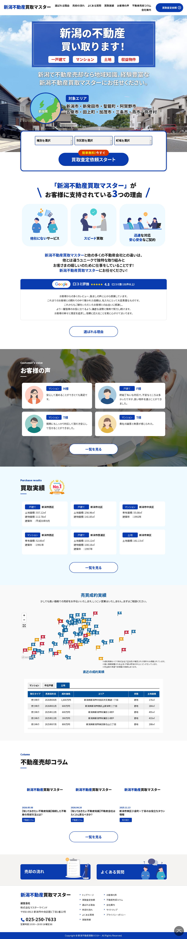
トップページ (88, 894)
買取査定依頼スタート (93, 158)
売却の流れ (78, 5)
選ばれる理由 (62, 5)
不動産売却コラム (141, 5)
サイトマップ (112, 909)
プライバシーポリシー (116, 914)
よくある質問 (94, 5)
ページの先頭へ (179, 931)
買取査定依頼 (169, 7)
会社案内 (146, 10)
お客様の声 (123, 5)
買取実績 (109, 5)
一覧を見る (93, 449)
